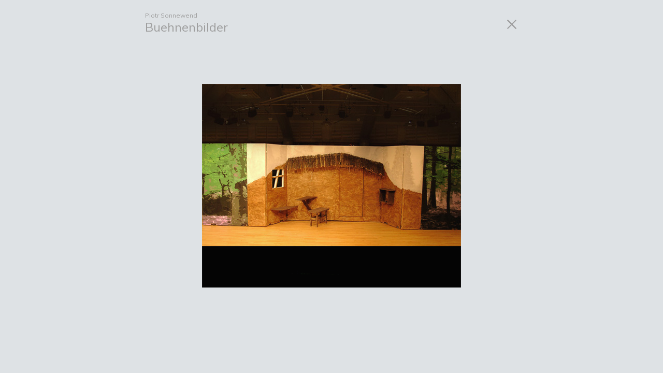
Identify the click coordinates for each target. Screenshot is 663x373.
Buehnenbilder (186, 27)
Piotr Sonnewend (171, 15)
